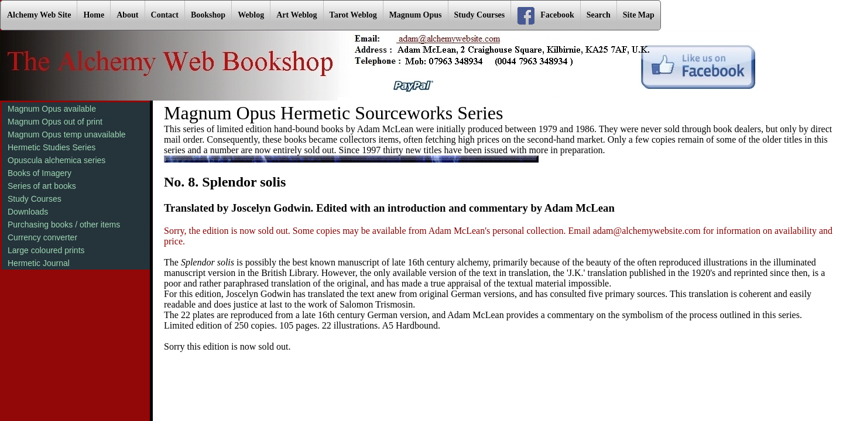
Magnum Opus (415, 15)
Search (599, 15)
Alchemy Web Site (39, 15)
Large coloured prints (46, 250)
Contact (165, 15)
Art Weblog (296, 15)
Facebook (545, 16)
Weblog (251, 15)
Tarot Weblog (353, 15)
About (127, 15)
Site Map (638, 15)
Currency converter (42, 237)
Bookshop (208, 15)
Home (93, 15)
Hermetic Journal (39, 263)
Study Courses (479, 15)
